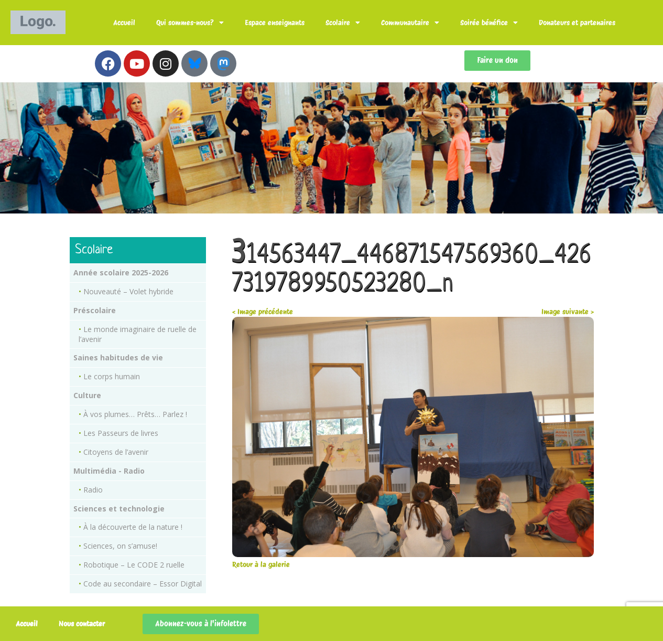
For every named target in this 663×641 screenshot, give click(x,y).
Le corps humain (111, 376)
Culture (87, 395)
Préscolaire (94, 310)
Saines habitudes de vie (118, 357)
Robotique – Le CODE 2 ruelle (133, 565)
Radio (93, 490)
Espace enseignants (275, 22)
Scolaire (342, 22)
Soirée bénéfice (489, 22)
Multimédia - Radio (109, 471)
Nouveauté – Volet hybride (128, 291)
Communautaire (410, 22)
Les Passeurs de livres (120, 433)
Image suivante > (567, 311)
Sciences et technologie (119, 509)
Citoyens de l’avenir (115, 452)
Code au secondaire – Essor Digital (142, 584)
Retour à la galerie (261, 564)
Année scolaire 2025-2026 (120, 272)
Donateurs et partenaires (577, 22)
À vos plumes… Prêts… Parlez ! (135, 414)
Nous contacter (82, 623)
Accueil (124, 22)
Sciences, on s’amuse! (120, 546)
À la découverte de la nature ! (132, 527)
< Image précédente (262, 311)
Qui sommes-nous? (190, 22)
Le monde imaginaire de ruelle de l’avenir (138, 334)
